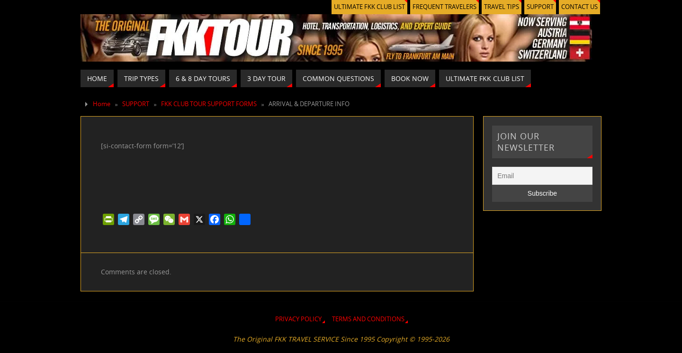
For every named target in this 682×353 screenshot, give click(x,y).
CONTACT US (579, 7)
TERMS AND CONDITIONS (368, 319)
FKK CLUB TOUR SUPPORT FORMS (209, 104)
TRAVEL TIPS (501, 7)
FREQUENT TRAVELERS (444, 7)
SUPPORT (540, 7)
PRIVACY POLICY (298, 319)
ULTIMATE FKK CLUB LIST (369, 7)
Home (101, 104)
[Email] (542, 176)
